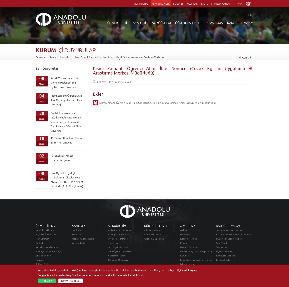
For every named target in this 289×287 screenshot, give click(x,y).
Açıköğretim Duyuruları (120, 230)
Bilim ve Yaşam (187, 264)
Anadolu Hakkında (45, 230)
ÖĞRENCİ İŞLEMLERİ (188, 22)
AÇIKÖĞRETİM (161, 22)
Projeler (184, 242)
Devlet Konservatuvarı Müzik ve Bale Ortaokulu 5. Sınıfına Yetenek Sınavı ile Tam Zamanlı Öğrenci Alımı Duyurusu (66, 121)
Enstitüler (77, 234)
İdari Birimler (42, 238)
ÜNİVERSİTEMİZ (117, 22)
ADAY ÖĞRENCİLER (161, 3)
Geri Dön (246, 57)
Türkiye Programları (118, 238)
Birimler (184, 230)
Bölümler (40, 242)
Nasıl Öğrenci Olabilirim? (120, 251)
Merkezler (185, 234)
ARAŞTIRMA (214, 22)
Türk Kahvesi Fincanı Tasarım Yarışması (62, 158)
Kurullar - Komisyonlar (47, 247)
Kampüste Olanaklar (226, 255)
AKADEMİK (140, 22)
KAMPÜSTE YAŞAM (240, 22)
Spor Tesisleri (222, 242)
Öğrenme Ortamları (118, 259)
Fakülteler (77, 230)
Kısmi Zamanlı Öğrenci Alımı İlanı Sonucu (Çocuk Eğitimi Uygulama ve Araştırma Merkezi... (119, 56)
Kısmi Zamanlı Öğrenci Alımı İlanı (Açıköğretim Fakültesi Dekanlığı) (67, 100)
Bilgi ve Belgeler (44, 255)
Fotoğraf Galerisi (224, 259)
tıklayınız (192, 270)
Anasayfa (40, 56)
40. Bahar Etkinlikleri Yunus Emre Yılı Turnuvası (66, 140)
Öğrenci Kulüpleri (225, 251)
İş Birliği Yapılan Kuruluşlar (49, 251)
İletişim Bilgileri (43, 264)
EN (251, 14)
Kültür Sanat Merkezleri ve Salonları (234, 234)
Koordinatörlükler (189, 238)
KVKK (239, 3)
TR (245, 14)
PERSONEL (178, 3)
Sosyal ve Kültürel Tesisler (229, 230)
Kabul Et (47, 280)
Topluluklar (221, 247)
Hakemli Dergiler (188, 247)
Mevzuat (40, 259)
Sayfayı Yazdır (250, 68)
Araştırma (113, 242)
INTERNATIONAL (140, 3)
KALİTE (204, 3)
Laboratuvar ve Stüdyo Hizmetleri (197, 259)
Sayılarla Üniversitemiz (47, 234)
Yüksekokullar (79, 242)
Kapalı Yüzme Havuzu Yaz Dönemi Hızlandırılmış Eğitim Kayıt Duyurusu (65, 82)
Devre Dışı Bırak (70, 280)
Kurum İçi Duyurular (60, 56)
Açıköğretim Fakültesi (119, 234)
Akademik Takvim (116, 255)
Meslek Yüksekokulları (83, 238)
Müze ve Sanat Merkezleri (229, 238)
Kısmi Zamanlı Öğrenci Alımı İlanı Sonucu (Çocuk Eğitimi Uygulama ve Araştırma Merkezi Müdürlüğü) (157, 102)
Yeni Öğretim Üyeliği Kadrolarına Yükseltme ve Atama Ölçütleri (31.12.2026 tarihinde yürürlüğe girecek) (67, 179)
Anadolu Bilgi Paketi (154, 238)
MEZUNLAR (192, 3)
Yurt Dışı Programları (118, 247)
